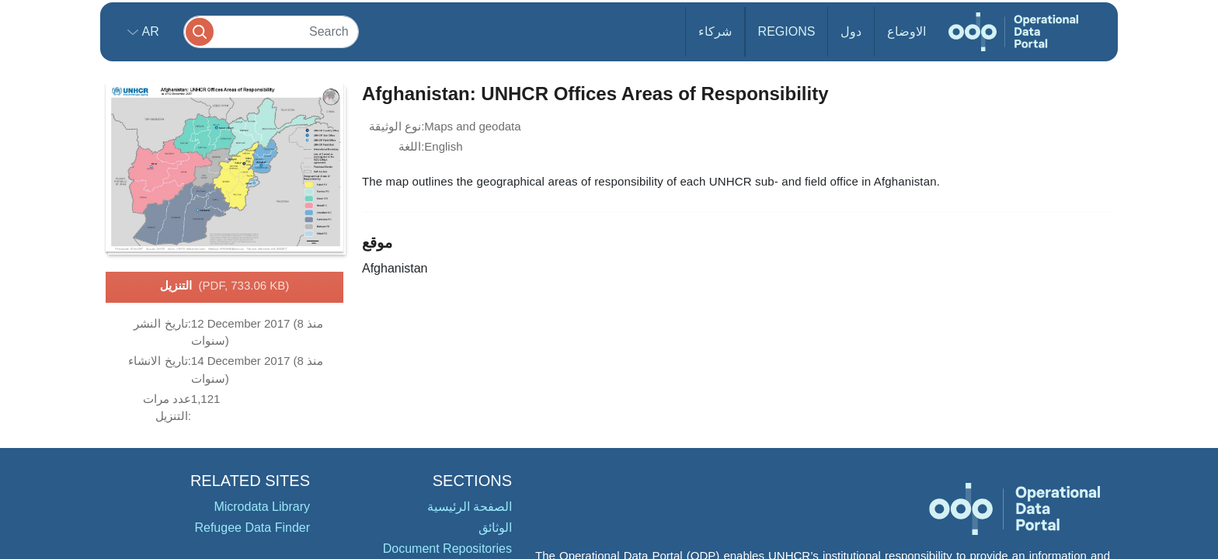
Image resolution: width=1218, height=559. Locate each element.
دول (850, 31)
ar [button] (148, 31)
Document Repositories (447, 548)
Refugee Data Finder (252, 527)
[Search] (271, 31)
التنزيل (225, 286)
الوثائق (495, 527)
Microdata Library (262, 506)
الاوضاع (906, 31)
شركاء (715, 31)
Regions (787, 31)
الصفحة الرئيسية (469, 506)
